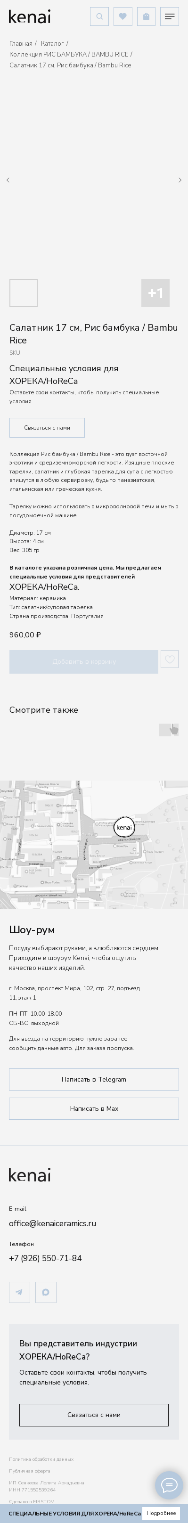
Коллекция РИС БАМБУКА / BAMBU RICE (68, 54)
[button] (94, 1415)
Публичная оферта (29, 1471)
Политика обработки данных (41, 1459)
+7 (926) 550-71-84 (45, 1258)
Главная (21, 44)
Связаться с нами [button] (47, 428)
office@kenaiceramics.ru (52, 1223)
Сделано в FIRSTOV (31, 1502)
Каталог (52, 44)
